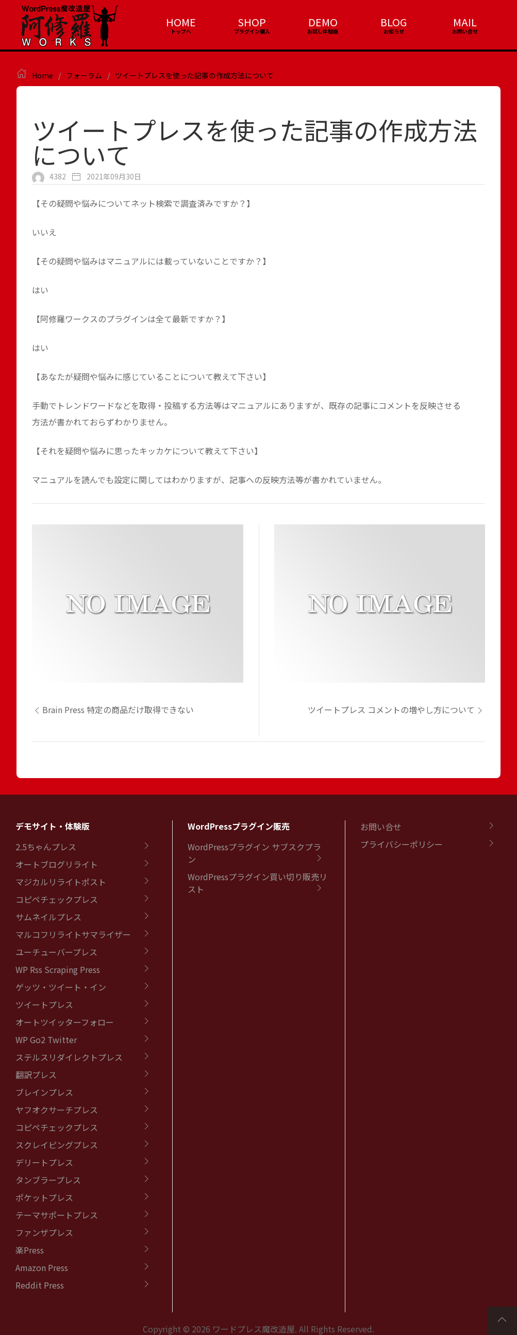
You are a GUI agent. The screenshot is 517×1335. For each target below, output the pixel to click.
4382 (57, 176)
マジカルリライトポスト (60, 882)
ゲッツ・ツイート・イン (60, 987)
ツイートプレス (44, 1004)
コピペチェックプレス (56, 899)
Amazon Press (41, 1267)
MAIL (465, 21)
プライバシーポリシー (401, 844)
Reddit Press (39, 1285)
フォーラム (84, 75)
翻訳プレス (36, 1074)
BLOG (393, 21)
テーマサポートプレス (56, 1215)
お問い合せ (381, 826)
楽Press (29, 1250)
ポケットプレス (44, 1197)
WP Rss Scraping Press (57, 969)
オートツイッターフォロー (64, 1022)
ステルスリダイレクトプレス (69, 1057)
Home (42, 75)
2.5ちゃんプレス (45, 846)
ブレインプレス (44, 1092)
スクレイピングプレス (56, 1145)
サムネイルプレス (48, 917)
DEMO (323, 21)
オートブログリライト (56, 864)
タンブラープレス (48, 1180)
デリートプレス (44, 1162)
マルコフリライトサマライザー (73, 934)
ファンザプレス (44, 1232)
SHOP (252, 21)
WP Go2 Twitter (46, 1039)
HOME (181, 21)
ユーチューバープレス (56, 952)
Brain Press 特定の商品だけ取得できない (113, 709)
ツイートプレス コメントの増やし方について (396, 709)
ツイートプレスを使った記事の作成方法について (194, 75)
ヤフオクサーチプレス (56, 1109)
